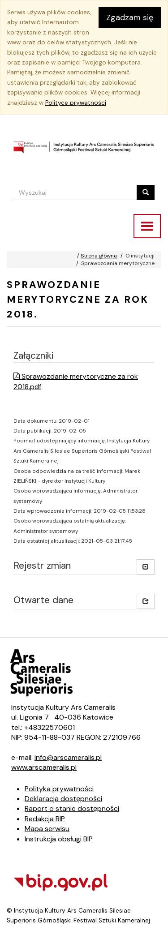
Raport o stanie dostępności (72, 808)
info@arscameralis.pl (68, 757)
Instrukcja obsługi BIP (59, 839)
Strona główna (99, 255)
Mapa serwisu (47, 828)
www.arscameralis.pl (44, 767)
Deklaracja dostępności (63, 798)
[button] (146, 601)
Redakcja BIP (45, 818)
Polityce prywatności (75, 103)
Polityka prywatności (59, 788)
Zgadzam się (129, 17)
